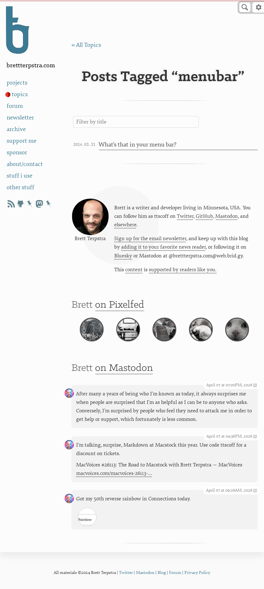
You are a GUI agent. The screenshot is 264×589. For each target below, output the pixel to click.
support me (22, 141)
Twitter (185, 216)
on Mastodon (124, 368)
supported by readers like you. (182, 270)
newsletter (20, 117)
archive (16, 129)
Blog (162, 572)
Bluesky (123, 256)
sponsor (17, 152)
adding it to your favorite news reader (163, 247)
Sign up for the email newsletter (150, 238)
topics (20, 94)
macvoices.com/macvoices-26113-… (114, 473)
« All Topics (86, 45)
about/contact (25, 164)
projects (17, 82)
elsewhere (125, 225)
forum (15, 106)
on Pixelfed (119, 305)
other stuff (20, 187)
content (134, 270)
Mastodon (226, 216)
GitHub (204, 216)
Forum (175, 572)
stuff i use (19, 175)
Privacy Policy (197, 572)
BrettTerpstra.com (31, 65)
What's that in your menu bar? (137, 144)
